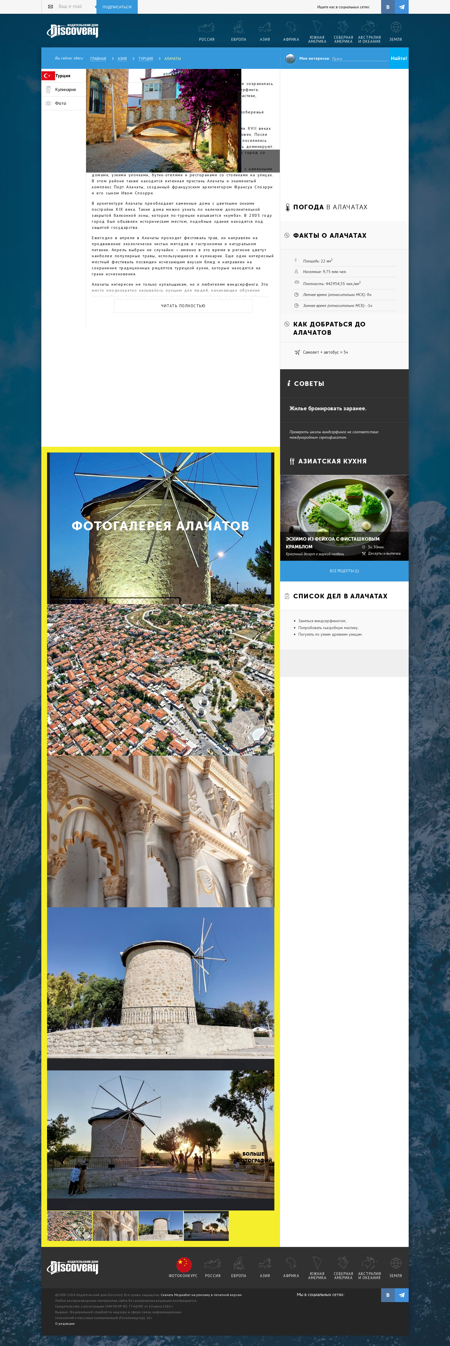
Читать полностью (183, 305)
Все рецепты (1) (344, 570)
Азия (122, 58)
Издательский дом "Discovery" (73, 31)
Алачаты (172, 58)
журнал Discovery (73, 1267)
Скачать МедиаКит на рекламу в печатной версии (201, 1295)
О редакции (65, 1323)
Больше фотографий (253, 1157)
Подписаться (117, 7)
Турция (145, 58)
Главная (98, 58)
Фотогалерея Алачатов (161, 526)
